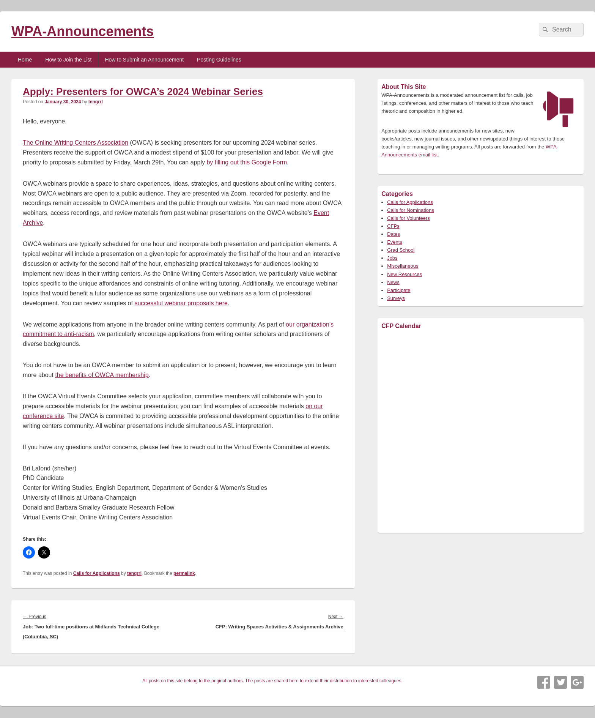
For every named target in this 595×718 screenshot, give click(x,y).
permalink (184, 573)
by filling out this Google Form (246, 162)
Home (25, 60)
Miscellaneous (402, 266)
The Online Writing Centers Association (75, 142)
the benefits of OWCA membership (101, 375)
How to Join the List (68, 60)
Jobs (392, 258)
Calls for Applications (96, 573)
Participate (398, 290)
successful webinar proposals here (180, 303)
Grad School (400, 250)
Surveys (396, 298)
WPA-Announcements (82, 31)
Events (394, 242)
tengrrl (95, 101)
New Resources (404, 274)
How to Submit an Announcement (144, 60)
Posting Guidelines (219, 60)
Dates (393, 234)
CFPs (393, 226)
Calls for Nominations (410, 210)
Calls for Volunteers (408, 218)
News (393, 282)
